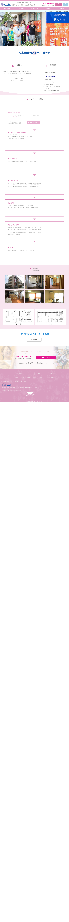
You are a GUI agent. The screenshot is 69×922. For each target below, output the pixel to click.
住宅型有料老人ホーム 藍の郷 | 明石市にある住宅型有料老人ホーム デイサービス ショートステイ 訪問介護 (19, 0)
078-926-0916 (48, 4)
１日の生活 (34, 864)
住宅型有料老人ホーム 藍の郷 (34, 858)
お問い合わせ (47, 881)
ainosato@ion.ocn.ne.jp (16, 914)
